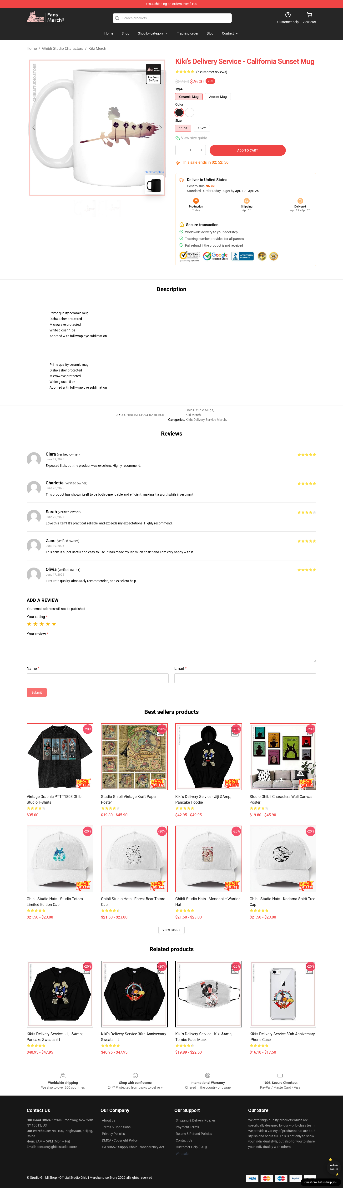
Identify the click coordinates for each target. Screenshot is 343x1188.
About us (108, 1120)
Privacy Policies (113, 1134)
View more (171, 930)
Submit (36, 692)
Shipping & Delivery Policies (196, 1120)
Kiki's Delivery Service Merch (206, 419)
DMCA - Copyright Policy (120, 1140)
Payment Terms (187, 1127)
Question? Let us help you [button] (320, 1182)
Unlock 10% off (334, 1167)
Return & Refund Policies (194, 1134)
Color (179, 104)
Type (179, 89)
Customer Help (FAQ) (191, 1147)
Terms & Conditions (116, 1127)
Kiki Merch (97, 48)
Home (32, 48)
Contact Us (184, 1140)
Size (178, 120)
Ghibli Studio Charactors (62, 48)
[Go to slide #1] (84, 208)
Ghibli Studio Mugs (199, 410)
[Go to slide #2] (109, 208)
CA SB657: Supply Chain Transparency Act (133, 1147)
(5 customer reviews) (211, 72)
